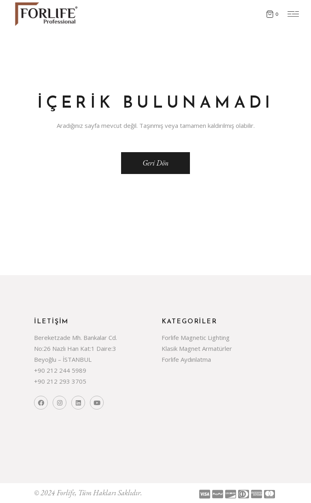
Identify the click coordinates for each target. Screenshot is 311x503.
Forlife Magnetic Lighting (196, 337)
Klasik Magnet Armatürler (197, 348)
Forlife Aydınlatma (186, 359)
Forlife (66, 492)
